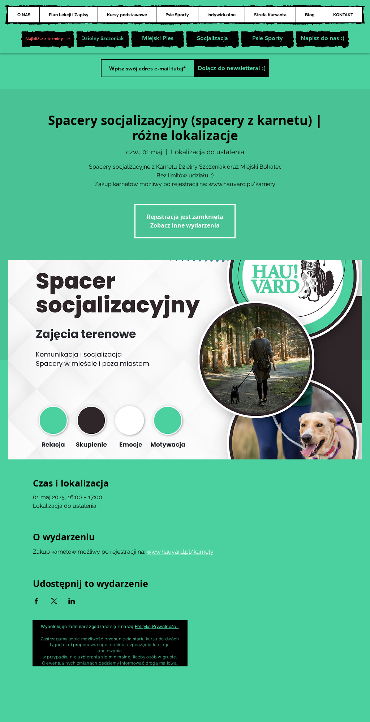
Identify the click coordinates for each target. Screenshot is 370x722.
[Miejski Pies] (157, 39)
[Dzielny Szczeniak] (102, 39)
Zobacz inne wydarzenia (185, 225)
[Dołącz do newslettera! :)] (231, 68)
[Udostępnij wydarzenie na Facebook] (36, 601)
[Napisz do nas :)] (322, 39)
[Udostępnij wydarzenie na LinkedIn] (71, 601)
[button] (47, 39)
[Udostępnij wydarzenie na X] (54, 601)
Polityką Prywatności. (157, 626)
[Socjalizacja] (212, 39)
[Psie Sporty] (267, 39)
